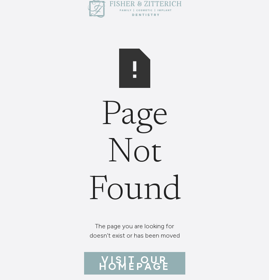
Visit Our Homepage (135, 263)
